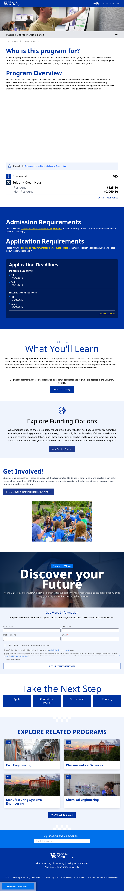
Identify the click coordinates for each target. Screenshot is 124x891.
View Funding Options (62, 449)
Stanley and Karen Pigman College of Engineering (45, 166)
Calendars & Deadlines (107, 314)
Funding (107, 699)
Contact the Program (47, 700)
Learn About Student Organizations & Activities (28, 491)
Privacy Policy (66, 877)
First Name (8, 626)
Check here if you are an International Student (28, 645)
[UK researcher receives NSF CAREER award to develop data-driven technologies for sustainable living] (62, 128)
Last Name (66, 626)
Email (64, 635)
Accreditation (37, 877)
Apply (118, 4)
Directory (49, 877)
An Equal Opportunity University (62, 867)
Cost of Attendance (108, 197)
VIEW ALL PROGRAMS (61, 815)
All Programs (108, 4)
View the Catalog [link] (62, 389)
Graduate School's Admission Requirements (41, 228)
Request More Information (18, 886)
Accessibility (79, 877)
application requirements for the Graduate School (44, 247)
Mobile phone (9, 635)
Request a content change (107, 877)
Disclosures (90, 877)
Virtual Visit (77, 699)
